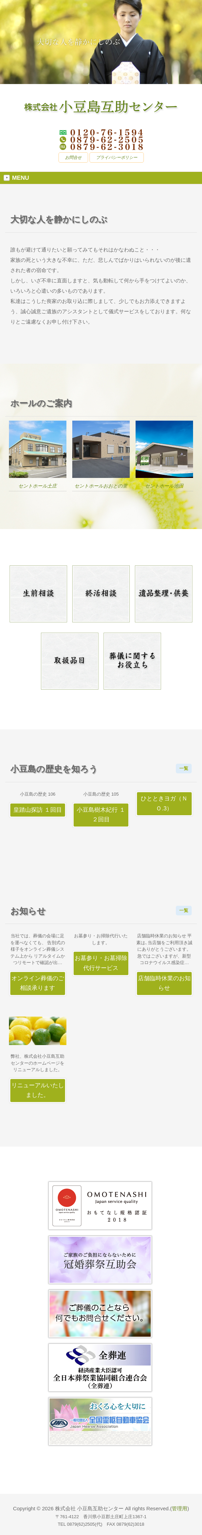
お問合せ (73, 157)
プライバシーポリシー (116, 157)
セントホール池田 (164, 486)
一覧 (183, 768)
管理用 (179, 1508)
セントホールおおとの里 (100, 486)
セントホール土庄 (37, 486)
